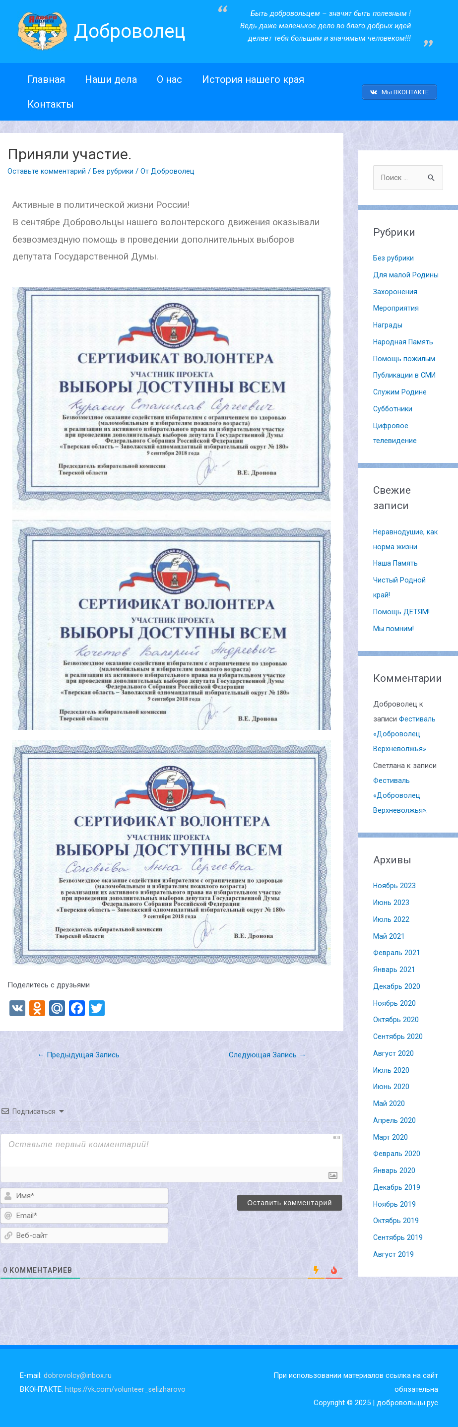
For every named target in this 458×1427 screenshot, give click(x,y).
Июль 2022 (391, 916)
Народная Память (404, 338)
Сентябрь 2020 (398, 1033)
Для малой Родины (406, 271)
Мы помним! (394, 625)
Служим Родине (400, 389)
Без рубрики (114, 167)
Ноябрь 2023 (395, 883)
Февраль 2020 (397, 1151)
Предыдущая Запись (81, 1051)
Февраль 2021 (397, 950)
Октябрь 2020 (396, 1017)
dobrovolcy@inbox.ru (78, 1372)
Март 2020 (390, 1134)
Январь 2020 (394, 1167)
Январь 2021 (394, 966)
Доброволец (132, 31)
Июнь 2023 (391, 899)
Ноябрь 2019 (395, 1201)
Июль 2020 (391, 1067)
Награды (388, 322)
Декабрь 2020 (397, 983)
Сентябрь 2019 (398, 1234)
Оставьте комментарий (46, 167)
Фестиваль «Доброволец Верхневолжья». (405, 731)
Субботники (393, 405)
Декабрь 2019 (397, 1184)
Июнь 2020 (391, 1084)
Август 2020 (393, 1050)
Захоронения (395, 288)
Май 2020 (389, 1100)
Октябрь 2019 (396, 1218)
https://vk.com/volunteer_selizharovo (126, 1386)
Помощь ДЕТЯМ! (402, 608)
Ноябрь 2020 (395, 1000)
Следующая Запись (265, 1051)
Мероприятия (396, 305)
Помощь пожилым (405, 355)
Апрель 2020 (394, 1117)
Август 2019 (393, 1251)
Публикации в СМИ (406, 372)
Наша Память (396, 560)
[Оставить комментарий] (289, 1200)
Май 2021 (389, 933)
